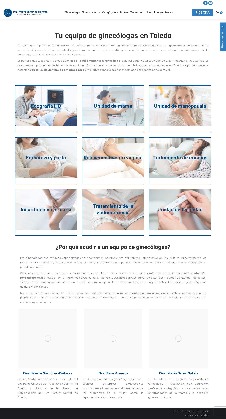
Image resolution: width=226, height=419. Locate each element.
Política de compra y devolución (191, 411)
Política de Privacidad (197, 415)
